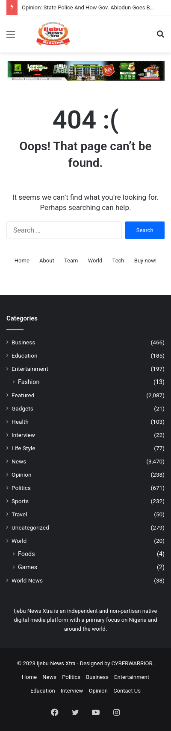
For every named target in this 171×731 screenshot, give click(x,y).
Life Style (23, 448)
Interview (23, 434)
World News (27, 580)
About (46, 260)
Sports (20, 501)
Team (71, 260)
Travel (19, 514)
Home (22, 260)
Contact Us (127, 690)
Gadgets (22, 408)
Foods (26, 553)
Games (27, 567)
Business (23, 342)
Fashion (28, 382)
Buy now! (145, 260)
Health (20, 421)
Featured (23, 395)
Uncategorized (30, 527)
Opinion (22, 474)
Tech (118, 260)
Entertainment (30, 368)
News (19, 461)
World (95, 260)
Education (25, 355)
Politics (21, 487)
